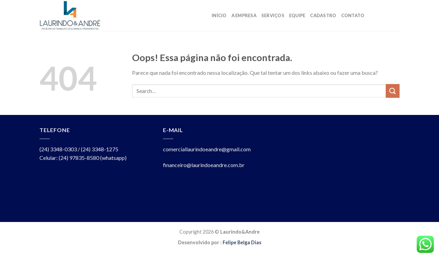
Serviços (272, 15)
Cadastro (323, 15)
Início (219, 15)
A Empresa (244, 15)
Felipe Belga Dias (242, 242)
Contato (353, 15)
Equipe (297, 15)
